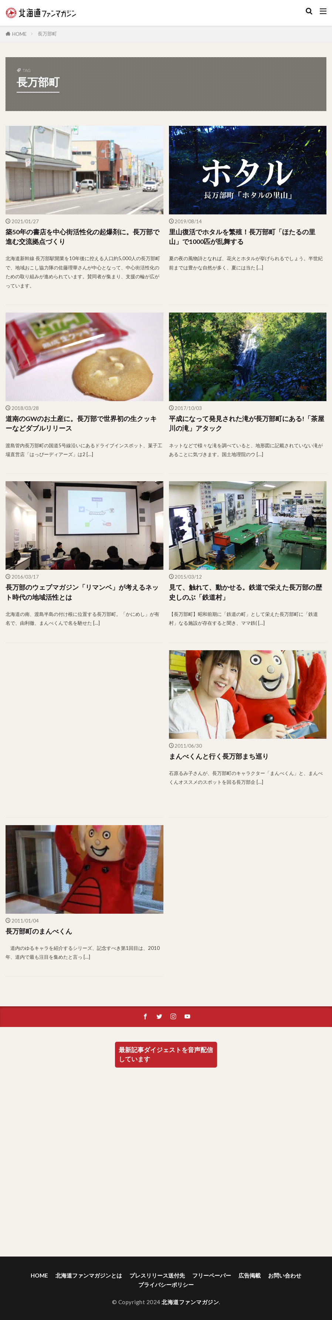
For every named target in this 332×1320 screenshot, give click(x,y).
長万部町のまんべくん (39, 931)
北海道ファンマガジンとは (88, 1275)
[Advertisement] (84, 730)
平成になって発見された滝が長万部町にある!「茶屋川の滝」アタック (246, 423)
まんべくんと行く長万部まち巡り (219, 756)
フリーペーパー (211, 1275)
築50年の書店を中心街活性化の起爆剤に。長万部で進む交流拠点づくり (82, 236)
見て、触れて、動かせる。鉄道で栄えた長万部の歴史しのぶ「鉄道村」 (245, 592)
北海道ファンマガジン (190, 1302)
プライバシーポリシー (166, 1284)
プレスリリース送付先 (157, 1275)
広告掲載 (249, 1275)
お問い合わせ (284, 1275)
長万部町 (47, 34)
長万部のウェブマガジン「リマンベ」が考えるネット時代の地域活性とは (82, 592)
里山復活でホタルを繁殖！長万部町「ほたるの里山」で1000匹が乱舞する (242, 236)
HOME (19, 34)
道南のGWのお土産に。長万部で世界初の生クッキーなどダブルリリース (81, 423)
